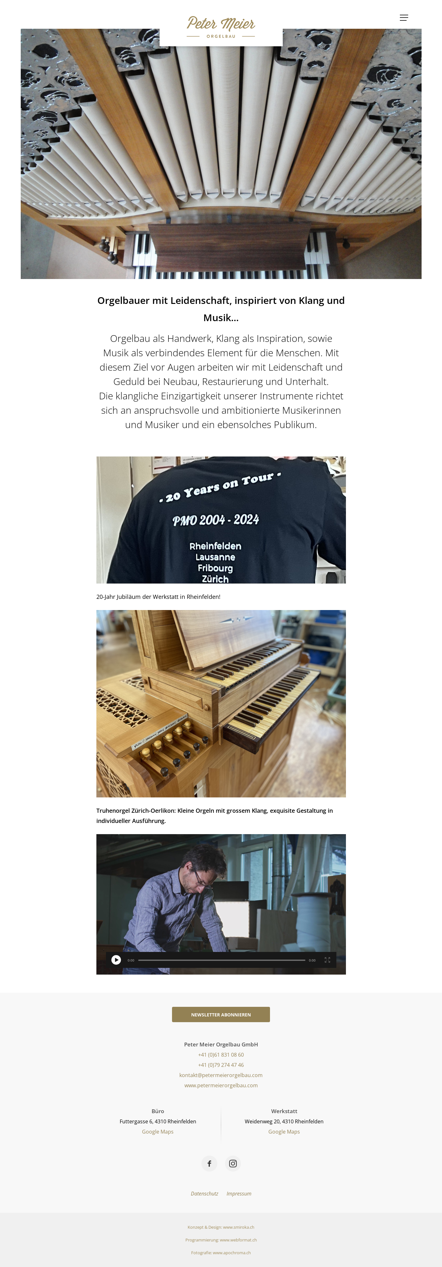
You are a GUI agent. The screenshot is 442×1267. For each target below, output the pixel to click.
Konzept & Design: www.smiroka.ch (221, 1227)
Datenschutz (204, 1193)
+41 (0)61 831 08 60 (221, 1054)
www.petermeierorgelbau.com (221, 1085)
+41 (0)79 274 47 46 (221, 1064)
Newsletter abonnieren (221, 1015)
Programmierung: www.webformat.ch (221, 1240)
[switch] (116, 960)
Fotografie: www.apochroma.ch (221, 1253)
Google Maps (158, 1131)
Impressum (239, 1193)
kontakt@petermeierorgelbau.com (221, 1075)
